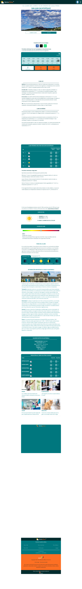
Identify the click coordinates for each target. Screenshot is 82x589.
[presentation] (58, 61)
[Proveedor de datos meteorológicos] (41, 573)
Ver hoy (49, 32)
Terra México (55, 545)
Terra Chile (26, 545)
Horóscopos (40, 548)
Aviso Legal (37, 562)
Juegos (57, 548)
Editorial (44, 553)
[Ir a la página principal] (7, 2)
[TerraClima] (77, 2)
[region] (41, 38)
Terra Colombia (41, 545)
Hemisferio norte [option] (26, 256)
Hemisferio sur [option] (35, 256)
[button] (80, 2)
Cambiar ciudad (33, 32)
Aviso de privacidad (43, 562)
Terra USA (26, 548)
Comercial (38, 553)
